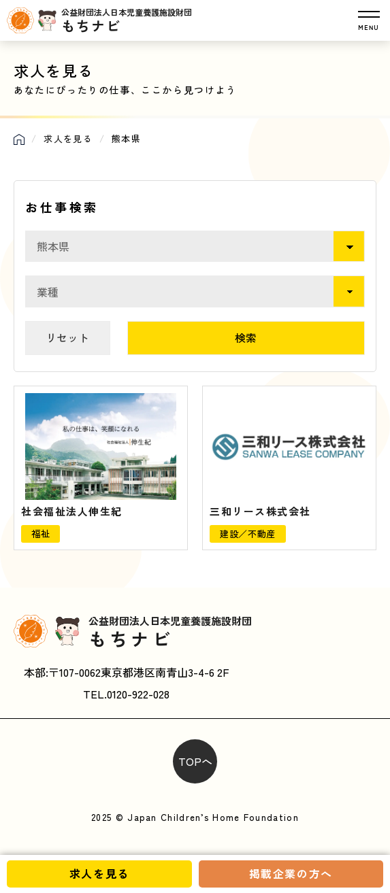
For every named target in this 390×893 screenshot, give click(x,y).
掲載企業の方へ (291, 873)
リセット (67, 337)
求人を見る (99, 873)
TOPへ (195, 761)
